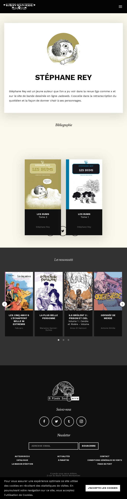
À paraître (63, 460)
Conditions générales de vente (104, 460)
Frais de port (104, 464)
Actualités (63, 456)
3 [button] (68, 339)
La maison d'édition (22, 464)
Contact (105, 456)
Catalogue (22, 460)
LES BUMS (43, 231)
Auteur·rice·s (22, 456)
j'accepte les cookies (103, 488)
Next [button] (122, 304)
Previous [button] (4, 304)
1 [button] (58, 339)
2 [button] (63, 339)
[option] (19, 304)
